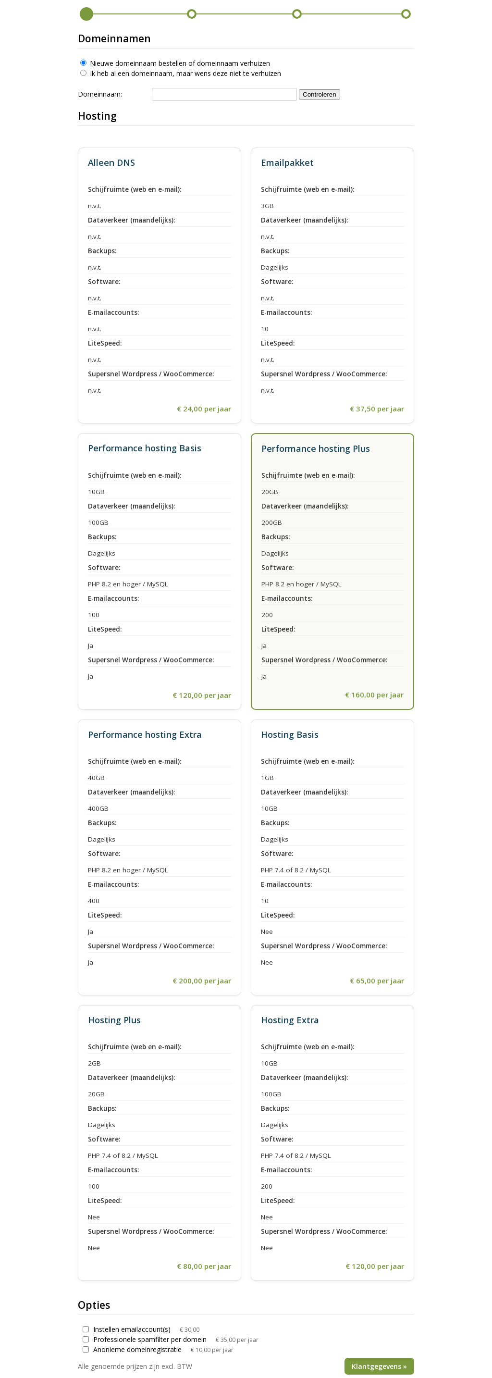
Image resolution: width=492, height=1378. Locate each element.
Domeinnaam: (100, 94)
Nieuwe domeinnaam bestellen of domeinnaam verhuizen (175, 63)
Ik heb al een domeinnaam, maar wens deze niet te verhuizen (180, 73)
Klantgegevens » (379, 1366)
